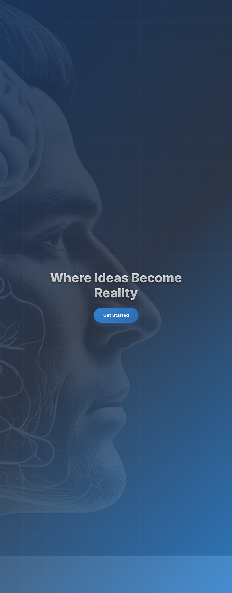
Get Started (116, 315)
